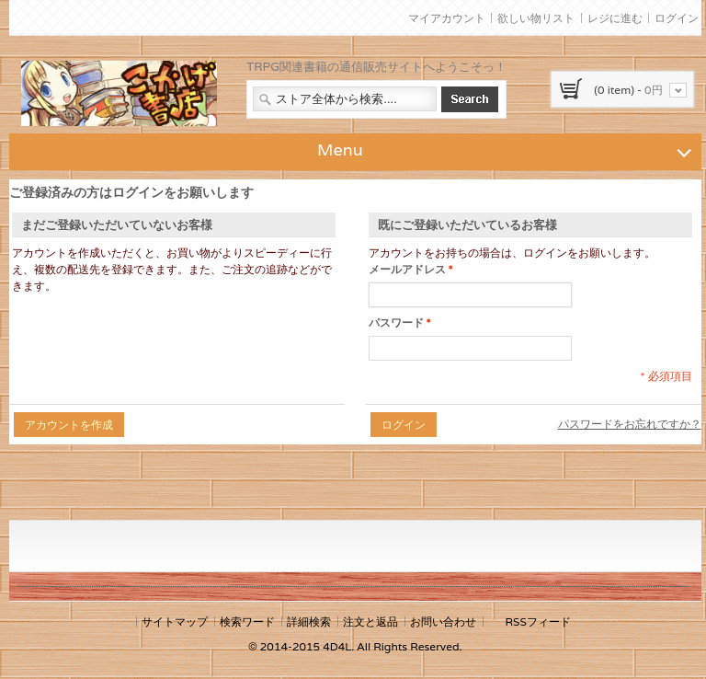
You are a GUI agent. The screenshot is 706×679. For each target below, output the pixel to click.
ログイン (677, 18)
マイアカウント (446, 18)
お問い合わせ (443, 621)
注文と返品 (370, 621)
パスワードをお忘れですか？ (629, 424)
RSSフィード (537, 621)
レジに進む (615, 18)
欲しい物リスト (536, 18)
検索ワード (247, 621)
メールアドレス (407, 269)
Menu (507, 149)
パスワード (396, 323)
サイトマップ (175, 621)
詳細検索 (309, 621)
